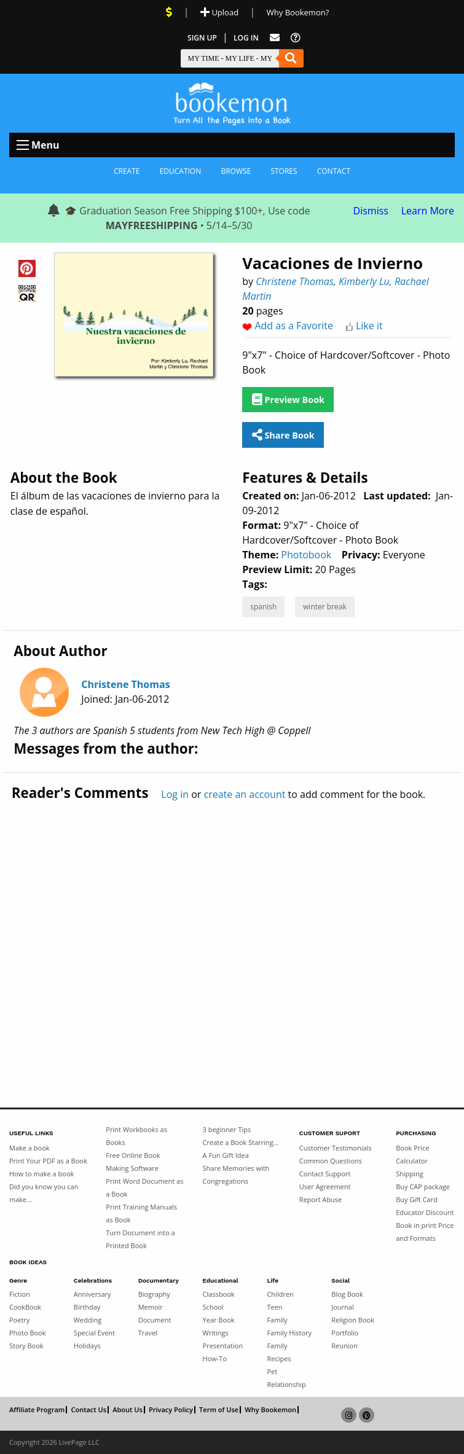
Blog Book (347, 1294)
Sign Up (202, 38)
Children (280, 1294)
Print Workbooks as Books (136, 1136)
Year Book (219, 1319)
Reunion (344, 1345)
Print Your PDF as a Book (48, 1160)
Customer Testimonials (335, 1147)
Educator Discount (425, 1212)
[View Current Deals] (169, 12)
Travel (147, 1332)
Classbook (219, 1294)
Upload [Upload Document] (219, 12)
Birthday (87, 1306)
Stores (283, 171)
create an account (244, 794)
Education (181, 171)
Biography (154, 1294)
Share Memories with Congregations (236, 1174)
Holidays (87, 1345)
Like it (369, 325)
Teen (274, 1306)
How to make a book (41, 1173)
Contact (333, 171)
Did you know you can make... (43, 1193)
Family (277, 1319)
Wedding (87, 1319)
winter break (325, 606)
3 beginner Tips (227, 1129)
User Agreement (325, 1186)
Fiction (19, 1294)
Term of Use (218, 1409)
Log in (175, 794)
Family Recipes (279, 1352)
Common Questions (330, 1160)
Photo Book (27, 1332)
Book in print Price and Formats (425, 1232)
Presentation (223, 1345)
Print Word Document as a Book (144, 1187)
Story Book (26, 1345)
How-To (215, 1358)
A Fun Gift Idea (226, 1155)
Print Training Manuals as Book (141, 1213)
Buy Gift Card (417, 1199)
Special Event (94, 1332)
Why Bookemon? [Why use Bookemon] (298, 12)
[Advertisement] (232, 928)
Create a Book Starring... (241, 1142)
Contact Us (88, 1409)
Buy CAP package (423, 1186)
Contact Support (325, 1173)
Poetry (19, 1319)
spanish (263, 606)
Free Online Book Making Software (133, 1162)
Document (154, 1319)
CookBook (25, 1306)
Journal (342, 1306)
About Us (127, 1409)
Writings (216, 1332)
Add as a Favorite (293, 325)
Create (127, 171)
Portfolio (344, 1332)
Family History (289, 1332)
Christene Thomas (125, 684)
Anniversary (92, 1294)
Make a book (29, 1147)
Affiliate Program (37, 1409)
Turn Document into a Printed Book (140, 1239)
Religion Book (352, 1319)
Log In (246, 38)
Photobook (306, 554)
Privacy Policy (171, 1409)
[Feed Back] (275, 38)
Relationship (286, 1384)
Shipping (409, 1173)
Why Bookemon (270, 1409)
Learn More (427, 210)
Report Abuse (320, 1199)
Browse (236, 171)
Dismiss (370, 210)
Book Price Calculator (412, 1154)
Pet (272, 1371)
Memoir (150, 1306)
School (213, 1306)
